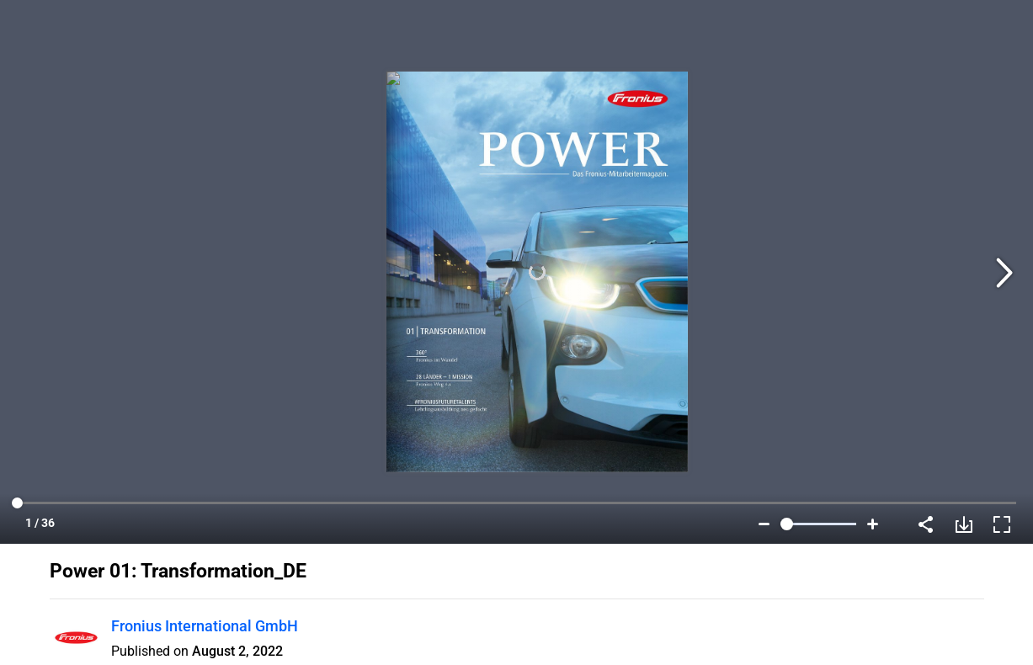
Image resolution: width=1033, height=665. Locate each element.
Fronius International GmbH (204, 626)
